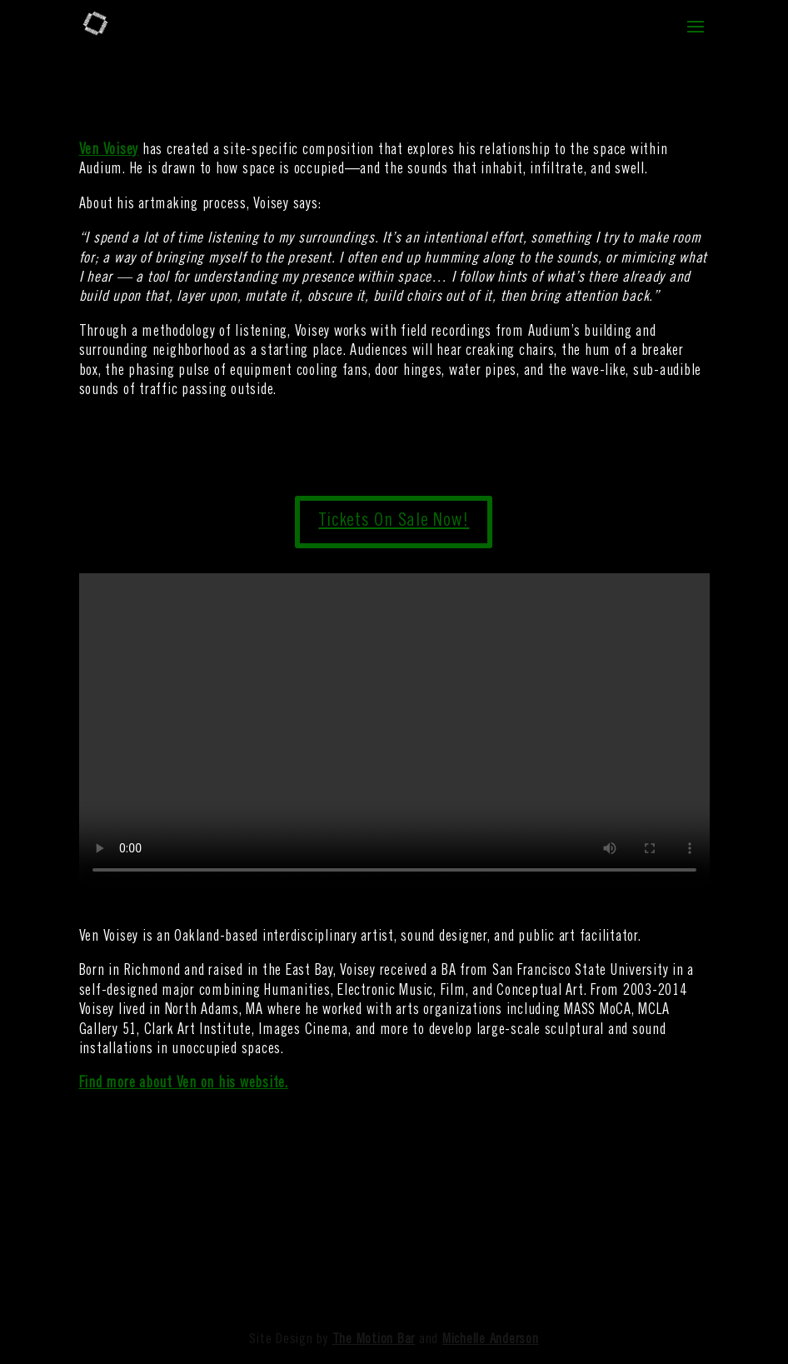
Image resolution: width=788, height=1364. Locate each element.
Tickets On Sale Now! (393, 521)
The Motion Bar (374, 1340)
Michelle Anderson (490, 1340)
